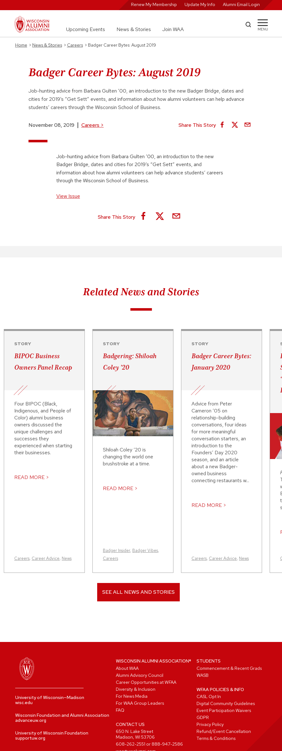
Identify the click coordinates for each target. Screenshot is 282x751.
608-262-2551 (130, 744)
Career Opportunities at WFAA (146, 682)
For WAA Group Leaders (140, 703)
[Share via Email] (247, 125)
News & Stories (133, 29)
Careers (92, 125)
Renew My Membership (154, 4)
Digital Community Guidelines (226, 703)
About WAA (127, 668)
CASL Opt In (209, 696)
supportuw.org (30, 738)
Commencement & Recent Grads (229, 668)
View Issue (68, 196)
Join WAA (173, 29)
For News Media (131, 696)
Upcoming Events (85, 29)
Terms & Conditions (216, 738)
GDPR (203, 717)
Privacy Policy (210, 724)
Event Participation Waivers (224, 710)
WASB (203, 675)
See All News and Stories (138, 592)
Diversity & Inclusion (135, 689)
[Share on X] (235, 125)
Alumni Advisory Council (139, 675)
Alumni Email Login (241, 4)
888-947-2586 (167, 744)
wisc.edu (24, 702)
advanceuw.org (30, 720)
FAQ (120, 710)
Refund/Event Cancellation (224, 731)
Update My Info (200, 4)
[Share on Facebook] (222, 125)
